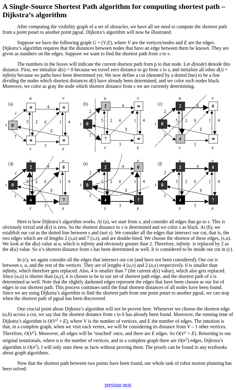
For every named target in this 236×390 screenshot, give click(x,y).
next (127, 384)
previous (113, 384)
